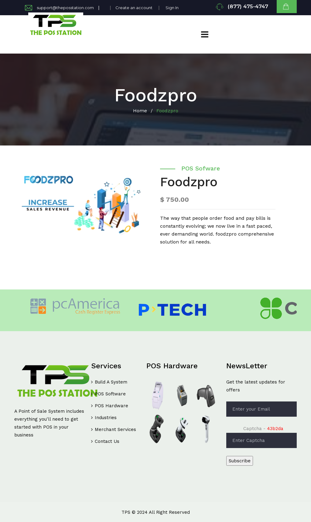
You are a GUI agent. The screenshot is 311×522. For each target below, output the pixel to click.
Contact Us (107, 441)
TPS (125, 512)
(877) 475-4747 (248, 6)
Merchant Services (115, 429)
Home (140, 111)
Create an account (133, 7)
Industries (106, 417)
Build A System (111, 382)
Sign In (172, 7)
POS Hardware (111, 405)
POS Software (110, 394)
